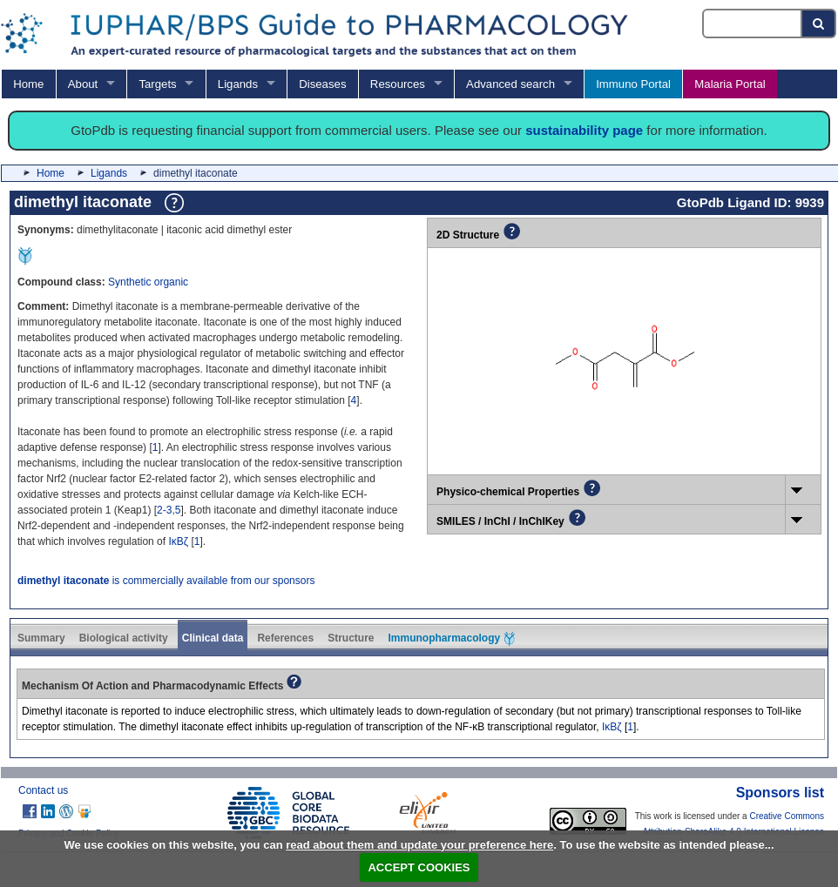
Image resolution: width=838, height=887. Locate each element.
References (285, 638)
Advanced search (510, 84)
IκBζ (178, 541)
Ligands (238, 84)
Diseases (322, 84)
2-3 (164, 510)
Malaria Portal (729, 84)
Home (28, 84)
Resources (397, 84)
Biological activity (123, 638)
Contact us (43, 790)
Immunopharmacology (451, 639)
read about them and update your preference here (419, 844)
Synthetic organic (148, 282)
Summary (41, 638)
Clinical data (213, 638)
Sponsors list (780, 792)
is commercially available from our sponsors (165, 581)
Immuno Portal (633, 84)
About (83, 84)
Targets (157, 84)
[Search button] (819, 23)
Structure (351, 638)
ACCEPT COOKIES (419, 867)
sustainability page (584, 130)
